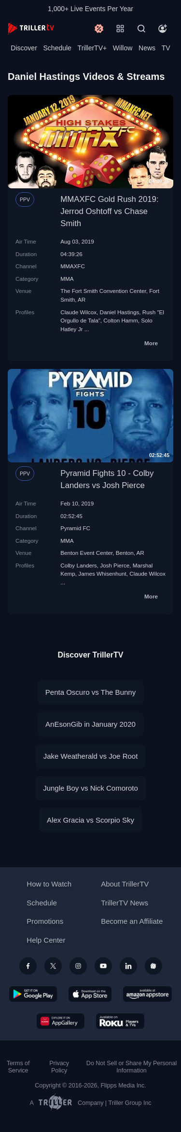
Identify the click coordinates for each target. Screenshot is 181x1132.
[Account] (162, 28)
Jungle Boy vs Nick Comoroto (90, 788)
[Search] (141, 28)
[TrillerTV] (31, 28)
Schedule (57, 48)
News (147, 48)
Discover (24, 48)
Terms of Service (18, 1067)
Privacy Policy (59, 1067)
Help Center (46, 940)
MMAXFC (72, 266)
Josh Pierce (114, 565)
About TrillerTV (125, 884)
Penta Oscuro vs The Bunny (90, 692)
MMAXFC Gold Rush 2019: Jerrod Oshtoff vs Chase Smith (109, 211)
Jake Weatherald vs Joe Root (90, 756)
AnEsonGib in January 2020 (90, 724)
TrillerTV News (124, 903)
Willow (122, 48)
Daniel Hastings (119, 312)
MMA (66, 278)
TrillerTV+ (92, 48)
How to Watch (49, 884)
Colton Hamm (120, 320)
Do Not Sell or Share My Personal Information (131, 1067)
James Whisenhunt (102, 573)
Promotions (45, 921)
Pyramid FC (75, 528)
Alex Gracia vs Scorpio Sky (90, 820)
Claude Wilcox (78, 312)
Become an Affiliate (132, 921)
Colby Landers (78, 565)
